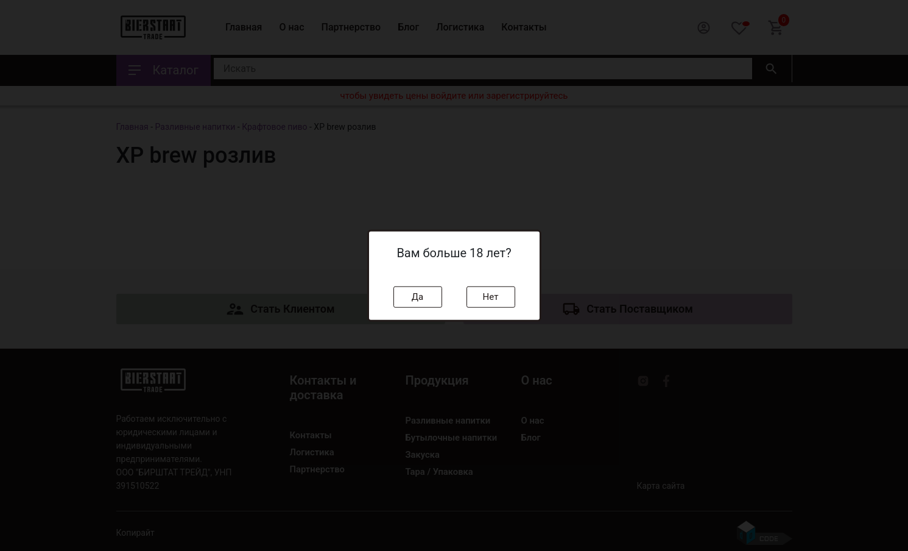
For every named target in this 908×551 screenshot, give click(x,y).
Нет (491, 296)
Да (417, 296)
